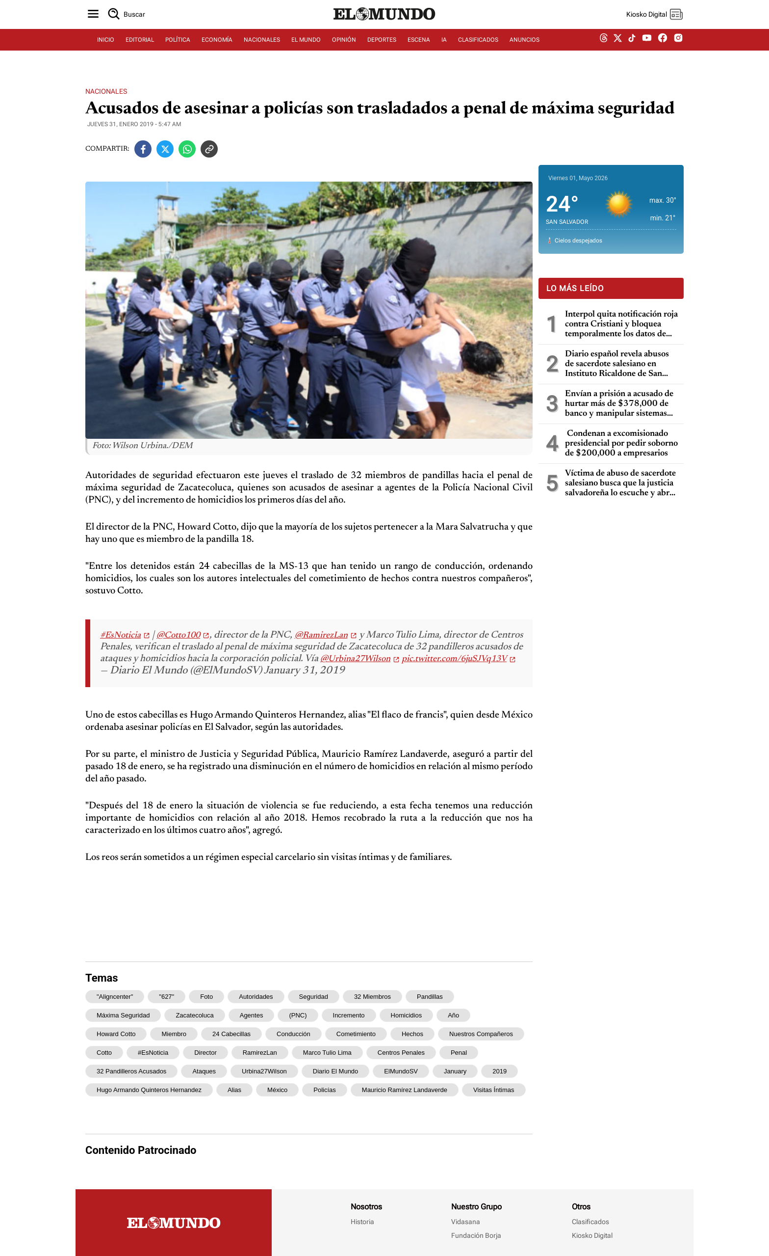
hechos (412, 1034)
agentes (251, 1015)
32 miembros (372, 996)
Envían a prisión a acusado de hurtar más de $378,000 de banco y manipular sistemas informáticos (619, 404)
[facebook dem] (662, 48)
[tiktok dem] (632, 47)
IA (444, 47)
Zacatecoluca (194, 1015)
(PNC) (298, 1015)
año (453, 1015)
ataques (204, 1071)
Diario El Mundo (336, 1071)
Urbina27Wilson (264, 1071)
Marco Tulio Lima (327, 1052)
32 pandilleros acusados (131, 1071)
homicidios (406, 1015)
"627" (166, 996)
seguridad (313, 996)
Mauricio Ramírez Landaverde (404, 1090)
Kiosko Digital (592, 1235)
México (277, 1090)
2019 (499, 1071)
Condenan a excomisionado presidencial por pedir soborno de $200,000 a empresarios (621, 443)
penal (459, 1052)
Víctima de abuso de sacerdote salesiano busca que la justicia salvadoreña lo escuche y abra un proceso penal (620, 483)
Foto (206, 996)
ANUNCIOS (524, 47)
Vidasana (465, 1222)
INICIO (105, 47)
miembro (173, 1034)
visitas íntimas (493, 1090)
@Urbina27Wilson (355, 659)
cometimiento (356, 1034)
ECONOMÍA (217, 47)
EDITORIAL (140, 47)
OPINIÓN (344, 47)
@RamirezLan (321, 635)
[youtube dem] (647, 48)
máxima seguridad (123, 1015)
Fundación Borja (476, 1235)
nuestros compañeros (481, 1034)
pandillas (430, 996)
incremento (349, 1015)
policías (324, 1090)
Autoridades (256, 996)
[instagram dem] (681, 48)
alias (234, 1090)
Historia (362, 1222)
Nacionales (106, 91)
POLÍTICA (177, 47)
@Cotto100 (178, 635)
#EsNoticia (120, 635)
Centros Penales (401, 1052)
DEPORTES (381, 47)
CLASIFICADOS (478, 47)
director (205, 1052)
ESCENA (419, 47)
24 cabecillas (231, 1034)
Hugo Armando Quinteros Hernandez (149, 1090)
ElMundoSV (401, 1071)
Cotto (104, 1052)
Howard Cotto (116, 1034)
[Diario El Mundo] (384, 27)
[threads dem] (604, 48)
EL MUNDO (306, 47)
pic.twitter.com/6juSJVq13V (454, 659)
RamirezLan (260, 1052)
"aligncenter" (115, 996)
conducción (293, 1034)
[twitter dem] (618, 47)
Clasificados (590, 1222)
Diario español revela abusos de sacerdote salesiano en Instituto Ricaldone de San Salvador (617, 364)
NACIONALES (262, 47)
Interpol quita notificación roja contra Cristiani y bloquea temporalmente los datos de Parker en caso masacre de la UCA (621, 324)
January (455, 1071)
